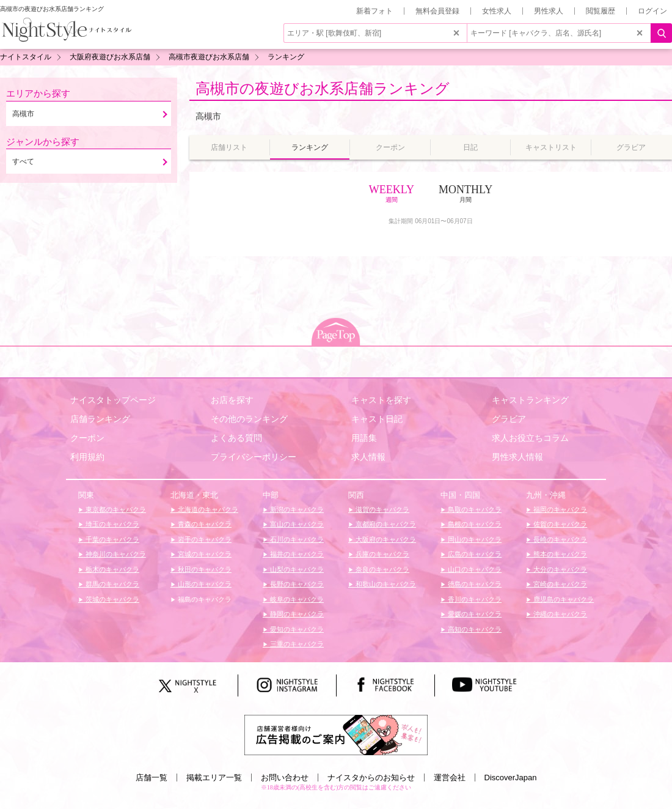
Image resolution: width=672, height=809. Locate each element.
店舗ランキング (100, 419)
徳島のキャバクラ (474, 584)
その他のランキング (249, 419)
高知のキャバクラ (474, 629)
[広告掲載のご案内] (336, 734)
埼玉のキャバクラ (111, 524)
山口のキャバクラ (474, 569)
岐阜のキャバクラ (296, 599)
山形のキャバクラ (204, 584)
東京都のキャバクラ (115, 509)
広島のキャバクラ (474, 554)
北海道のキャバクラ (207, 509)
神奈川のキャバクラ (115, 554)
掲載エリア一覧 (214, 777)
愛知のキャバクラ (296, 629)
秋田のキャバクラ (204, 569)
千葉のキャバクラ (111, 539)
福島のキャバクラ (204, 599)
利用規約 (87, 457)
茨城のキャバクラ (111, 599)
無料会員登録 (437, 11)
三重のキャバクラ (296, 644)
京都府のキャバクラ (385, 524)
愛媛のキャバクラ (474, 614)
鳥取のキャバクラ (474, 509)
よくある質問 (236, 438)
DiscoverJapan (510, 777)
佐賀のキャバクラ (559, 524)
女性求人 (496, 11)
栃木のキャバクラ (111, 569)
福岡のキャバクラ (559, 509)
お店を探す (232, 400)
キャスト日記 (377, 419)
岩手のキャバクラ (204, 539)
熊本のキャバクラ (559, 554)
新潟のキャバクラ (296, 509)
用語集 (364, 438)
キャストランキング (530, 400)
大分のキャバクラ (559, 569)
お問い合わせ (285, 777)
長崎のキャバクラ (559, 539)
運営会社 (450, 777)
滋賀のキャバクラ (381, 509)
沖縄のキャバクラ (559, 614)
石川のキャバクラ (296, 539)
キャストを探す (381, 400)
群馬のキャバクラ (111, 584)
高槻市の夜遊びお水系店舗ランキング (322, 88)
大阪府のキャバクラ (385, 539)
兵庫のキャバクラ (381, 554)
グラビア (509, 419)
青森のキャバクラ (204, 524)
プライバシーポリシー (253, 457)
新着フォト (374, 11)
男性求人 (548, 11)
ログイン (652, 11)
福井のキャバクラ (296, 554)
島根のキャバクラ (474, 524)
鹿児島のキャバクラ (562, 599)
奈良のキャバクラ (381, 569)
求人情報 (368, 457)
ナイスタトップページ (113, 400)
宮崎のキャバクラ (559, 584)
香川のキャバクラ (474, 599)
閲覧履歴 (600, 11)
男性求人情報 (517, 457)
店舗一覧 (151, 777)
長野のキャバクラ (296, 584)
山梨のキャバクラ (296, 569)
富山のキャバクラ (296, 524)
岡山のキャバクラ (474, 539)
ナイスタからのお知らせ (371, 777)
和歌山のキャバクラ (385, 584)
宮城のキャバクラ (204, 554)
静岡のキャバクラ (296, 614)
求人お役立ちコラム (530, 438)
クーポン (87, 438)
